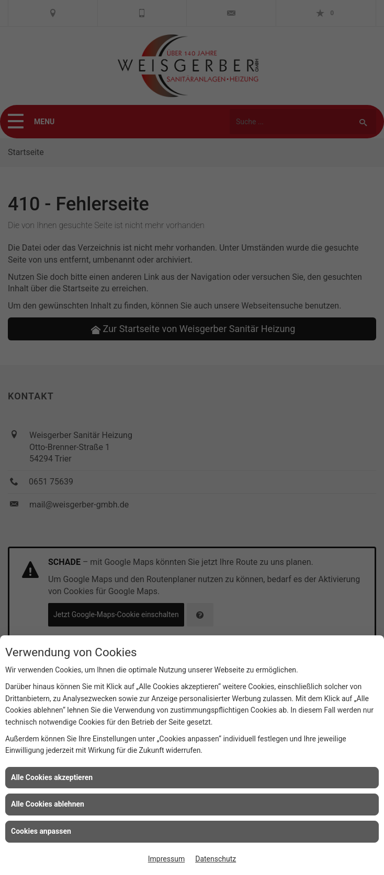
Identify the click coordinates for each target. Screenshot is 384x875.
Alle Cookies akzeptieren (52, 777)
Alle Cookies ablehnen (47, 804)
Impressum (166, 859)
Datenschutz (215, 859)
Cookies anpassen (41, 831)
